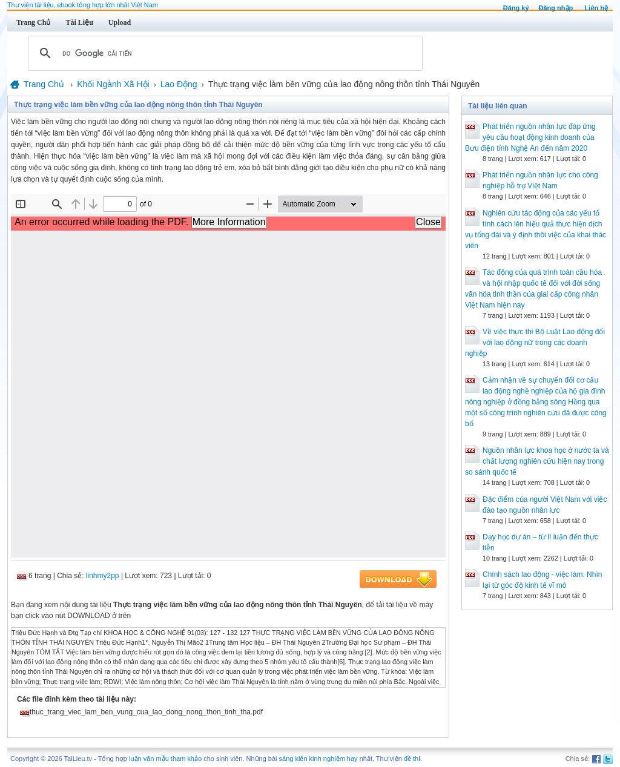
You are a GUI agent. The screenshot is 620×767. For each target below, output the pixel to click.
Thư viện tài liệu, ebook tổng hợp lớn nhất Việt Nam (82, 4)
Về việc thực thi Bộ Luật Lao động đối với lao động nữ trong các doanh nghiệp (535, 343)
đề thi (412, 758)
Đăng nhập (556, 8)
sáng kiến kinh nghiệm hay (318, 758)
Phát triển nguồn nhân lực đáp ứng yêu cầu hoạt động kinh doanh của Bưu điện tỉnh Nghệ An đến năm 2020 (530, 137)
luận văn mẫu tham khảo (165, 758)
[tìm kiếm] (223, 53)
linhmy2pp (102, 575)
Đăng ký (516, 8)
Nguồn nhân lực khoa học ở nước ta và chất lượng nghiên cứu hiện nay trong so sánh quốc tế (537, 461)
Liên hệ (596, 8)
